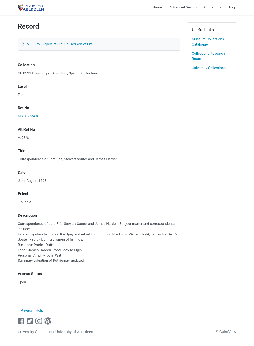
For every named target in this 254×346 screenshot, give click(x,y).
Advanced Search (183, 7)
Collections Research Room (208, 56)
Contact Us (213, 7)
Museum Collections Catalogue (208, 42)
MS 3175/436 (28, 116)
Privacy (26, 310)
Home (157, 7)
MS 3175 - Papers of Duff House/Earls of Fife (60, 44)
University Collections (209, 68)
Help (232, 7)
